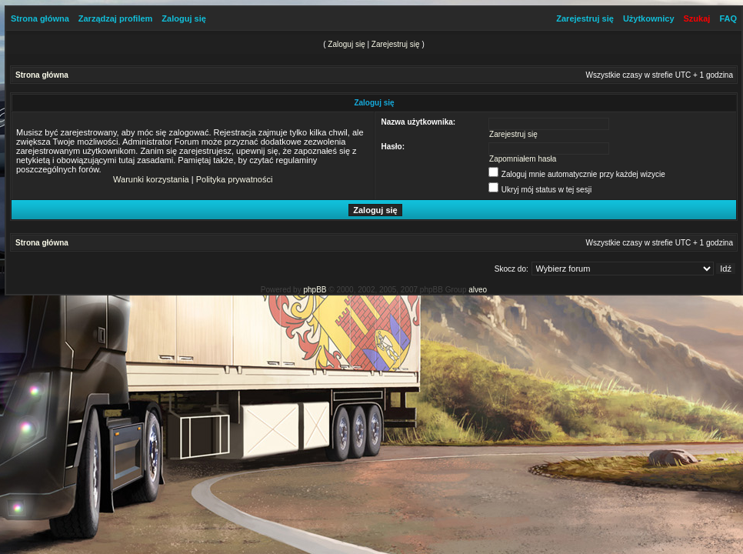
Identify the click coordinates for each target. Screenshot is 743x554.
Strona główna (40, 18)
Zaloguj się (183, 18)
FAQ (728, 18)
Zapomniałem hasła (522, 159)
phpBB (314, 289)
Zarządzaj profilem (115, 18)
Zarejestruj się (585, 18)
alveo (477, 289)
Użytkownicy (649, 18)
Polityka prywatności (234, 179)
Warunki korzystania (151, 179)
